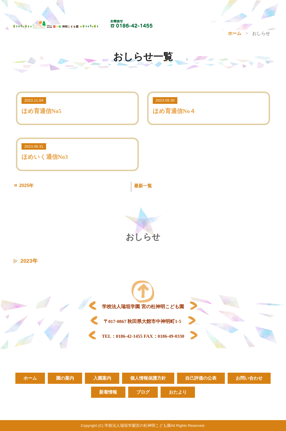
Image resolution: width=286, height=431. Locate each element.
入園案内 (102, 378)
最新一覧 (143, 185)
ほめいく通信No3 (45, 157)
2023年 (29, 261)
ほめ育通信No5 (41, 111)
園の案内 (64, 378)
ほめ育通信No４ (174, 111)
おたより (178, 392)
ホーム (234, 33)
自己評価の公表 (201, 378)
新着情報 (108, 392)
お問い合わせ (250, 378)
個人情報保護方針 (148, 378)
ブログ (143, 392)
